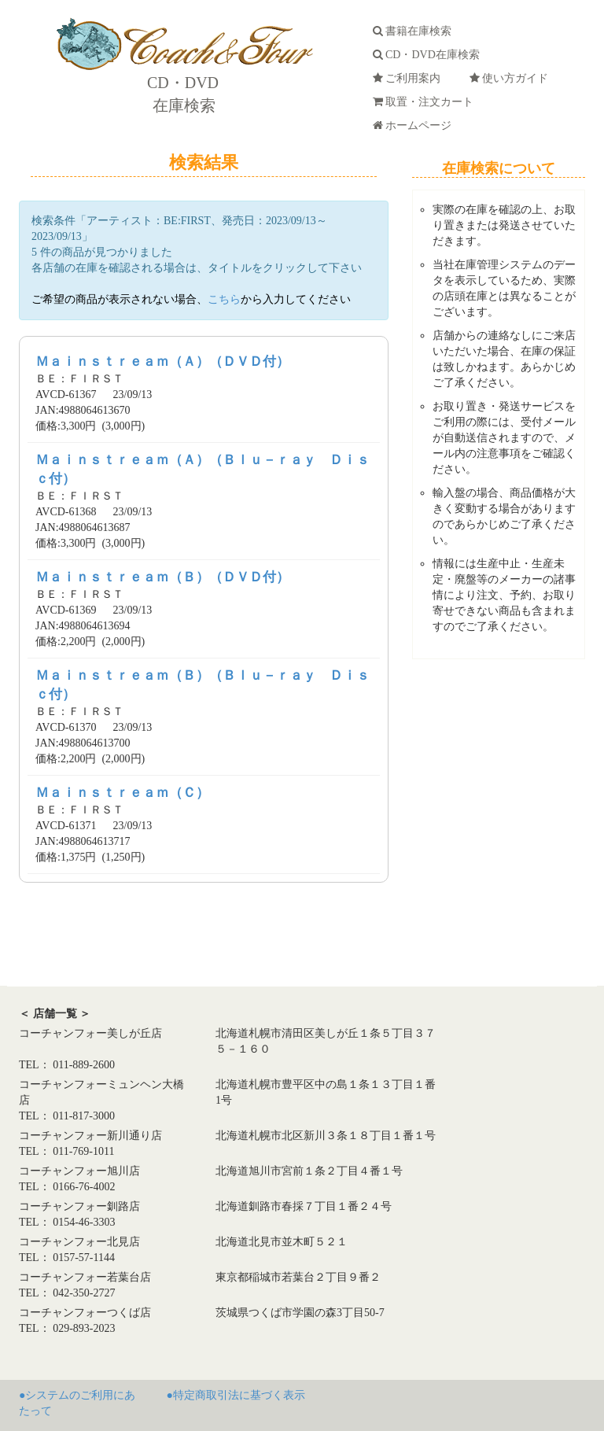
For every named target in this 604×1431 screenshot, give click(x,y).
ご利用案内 (409, 78)
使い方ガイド (512, 78)
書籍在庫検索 (415, 31)
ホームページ (415, 125)
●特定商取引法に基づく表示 (236, 1395)
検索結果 (203, 162)
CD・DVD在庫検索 (429, 55)
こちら (224, 299)
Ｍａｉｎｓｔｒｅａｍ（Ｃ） (122, 792)
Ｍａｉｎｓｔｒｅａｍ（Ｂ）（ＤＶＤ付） (162, 577)
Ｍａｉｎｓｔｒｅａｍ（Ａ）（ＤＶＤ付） (162, 361)
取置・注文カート (426, 102)
